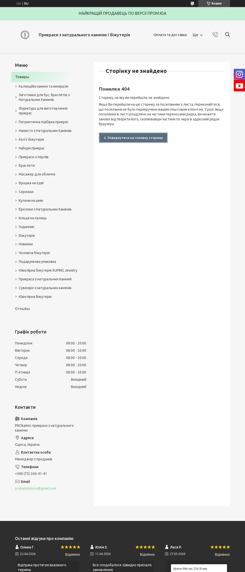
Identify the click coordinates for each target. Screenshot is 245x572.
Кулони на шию (31, 201)
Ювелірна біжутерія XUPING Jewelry (48, 270)
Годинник (26, 227)
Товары (22, 77)
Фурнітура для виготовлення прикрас (43, 110)
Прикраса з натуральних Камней (45, 279)
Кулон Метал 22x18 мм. (191, 568)
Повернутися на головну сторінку (135, 137)
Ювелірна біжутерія (35, 297)
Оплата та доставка (170, 35)
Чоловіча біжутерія (34, 253)
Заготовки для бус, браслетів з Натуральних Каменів (44, 97)
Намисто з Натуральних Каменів (45, 131)
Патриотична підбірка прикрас (43, 122)
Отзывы (22, 308)
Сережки (26, 192)
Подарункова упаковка (37, 262)
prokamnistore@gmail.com (35, 488)
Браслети (27, 165)
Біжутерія (27, 236)
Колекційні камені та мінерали (43, 86)
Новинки (26, 244)
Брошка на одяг (31, 183)
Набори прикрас (32, 148)
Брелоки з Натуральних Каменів (45, 209)
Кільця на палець (33, 218)
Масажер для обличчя (37, 174)
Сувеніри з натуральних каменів (45, 288)
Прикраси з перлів (33, 157)
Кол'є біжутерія (31, 139)
